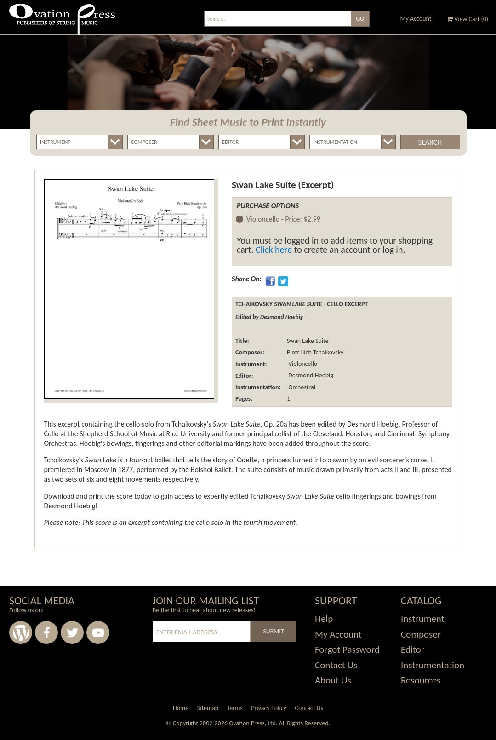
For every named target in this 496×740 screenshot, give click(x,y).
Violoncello (302, 364)
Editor (412, 649)
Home (180, 708)
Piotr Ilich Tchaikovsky (315, 352)
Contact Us (336, 665)
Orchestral (301, 387)
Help (324, 619)
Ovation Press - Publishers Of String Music (62, 23)
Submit (273, 631)
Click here (274, 249)
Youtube (97, 632)
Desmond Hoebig (310, 376)
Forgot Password (347, 649)
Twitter (72, 632)
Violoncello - (283, 219)
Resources (420, 680)
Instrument (423, 619)
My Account (416, 19)
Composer (421, 634)
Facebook (46, 632)
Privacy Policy (268, 708)
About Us (333, 680)
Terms (235, 708)
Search (430, 142)
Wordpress (20, 632)
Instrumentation (432, 665)
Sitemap (207, 708)
